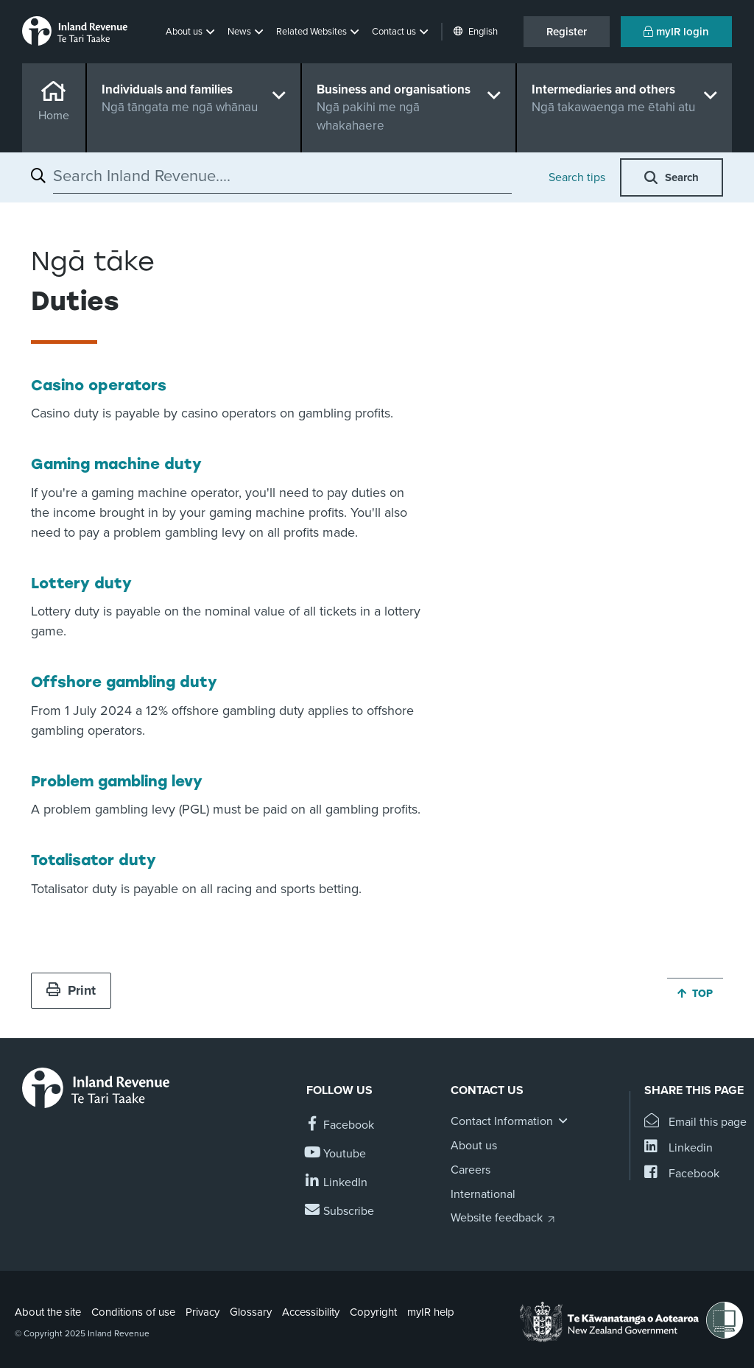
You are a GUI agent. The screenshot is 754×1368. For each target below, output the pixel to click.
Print (71, 990)
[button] (191, 32)
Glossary (251, 1312)
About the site (48, 1312)
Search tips (577, 177)
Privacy (202, 1312)
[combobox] (282, 176)
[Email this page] (695, 1122)
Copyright (373, 1312)
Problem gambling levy (116, 781)
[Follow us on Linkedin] (336, 1183)
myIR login (676, 31)
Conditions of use (133, 1312)
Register (566, 31)
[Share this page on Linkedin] (678, 1148)
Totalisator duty (93, 860)
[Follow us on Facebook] (340, 1125)
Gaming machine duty (116, 464)
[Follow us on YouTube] (336, 1154)
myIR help (430, 1312)
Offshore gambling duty (124, 682)
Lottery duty (81, 583)
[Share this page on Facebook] (681, 1174)
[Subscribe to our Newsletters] (340, 1211)
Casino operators (98, 385)
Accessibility (310, 1312)
